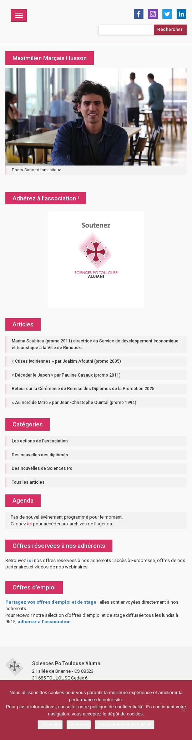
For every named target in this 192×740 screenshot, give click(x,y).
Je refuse (78, 724)
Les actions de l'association (40, 441)
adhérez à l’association (44, 621)
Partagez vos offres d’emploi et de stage (50, 602)
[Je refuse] (183, 710)
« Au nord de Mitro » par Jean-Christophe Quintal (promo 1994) (74, 402)
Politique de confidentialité (124, 724)
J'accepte (50, 724)
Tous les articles (28, 482)
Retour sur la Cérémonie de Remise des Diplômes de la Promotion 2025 (83, 388)
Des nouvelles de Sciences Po (42, 468)
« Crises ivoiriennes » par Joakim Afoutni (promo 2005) (66, 361)
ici (29, 523)
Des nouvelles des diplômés (40, 454)
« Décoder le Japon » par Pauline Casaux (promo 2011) (66, 375)
